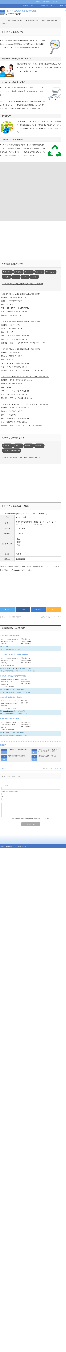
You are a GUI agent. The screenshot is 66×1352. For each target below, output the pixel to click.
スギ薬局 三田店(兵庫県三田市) (17, 749)
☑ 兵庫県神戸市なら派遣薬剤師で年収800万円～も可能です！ (22, 284)
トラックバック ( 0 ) (47, 768)
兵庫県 (9, 13)
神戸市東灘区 (18, 13)
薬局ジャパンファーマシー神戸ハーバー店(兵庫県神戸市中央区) (48, 750)
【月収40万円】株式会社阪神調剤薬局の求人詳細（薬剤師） (21, 294)
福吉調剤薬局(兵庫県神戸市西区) (11, 697)
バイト (25, 277)
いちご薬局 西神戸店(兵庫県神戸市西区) (14, 654)
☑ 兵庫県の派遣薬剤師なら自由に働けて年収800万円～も (21, 457)
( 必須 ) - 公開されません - (9, 791)
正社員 (6, 277)
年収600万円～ (7, 272)
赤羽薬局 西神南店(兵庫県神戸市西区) (13, 676)
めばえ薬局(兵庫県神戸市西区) (10, 718)
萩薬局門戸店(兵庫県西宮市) (16, 756)
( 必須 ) (4, 785)
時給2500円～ (39, 272)
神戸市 (12, 13)
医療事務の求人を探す (46, 5)
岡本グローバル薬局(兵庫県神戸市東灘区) (11, 617)
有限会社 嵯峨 (31, 47)
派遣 (34, 277)
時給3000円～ (29, 272)
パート (16, 277)
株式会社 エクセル (8, 711)
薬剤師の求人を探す (28, 5)
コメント (17, 570)
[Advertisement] (17, 177)
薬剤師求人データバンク (11, 846)
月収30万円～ (18, 272)
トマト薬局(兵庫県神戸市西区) (10, 635)
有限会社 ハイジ (7, 689)
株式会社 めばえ (7, 732)
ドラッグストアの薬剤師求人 (11, 450)
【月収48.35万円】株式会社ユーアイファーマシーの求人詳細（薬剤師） (25, 377)
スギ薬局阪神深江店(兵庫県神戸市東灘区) (49, 617)
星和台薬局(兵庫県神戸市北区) (47, 756)
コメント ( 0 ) (58, 768)
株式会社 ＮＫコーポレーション (11, 668)
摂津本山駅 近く (50, 272)
